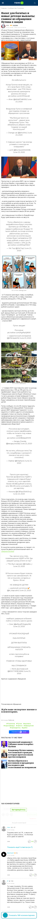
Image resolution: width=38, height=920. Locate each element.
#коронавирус (9, 726)
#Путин (19, 724)
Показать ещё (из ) (20, 847)
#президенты (15, 728)
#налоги (19, 726)
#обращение (29, 726)
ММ (7, 25)
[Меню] (2, 2)
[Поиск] (34, 2)
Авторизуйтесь (19, 810)
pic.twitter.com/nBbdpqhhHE (19, 438)
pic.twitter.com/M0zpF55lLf (19, 245)
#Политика (10, 724)
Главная (4, 8)
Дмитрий (10, 853)
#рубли (24, 728)
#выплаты (27, 724)
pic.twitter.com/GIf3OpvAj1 (19, 96)
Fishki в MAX (19, 732)
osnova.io (22, 383)
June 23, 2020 (19, 152)
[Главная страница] (19, 2)
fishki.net (11, 720)
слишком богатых (7, 551)
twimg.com (22, 290)
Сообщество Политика (16, 8)
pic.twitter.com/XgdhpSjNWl (19, 333)
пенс (9, 827)
